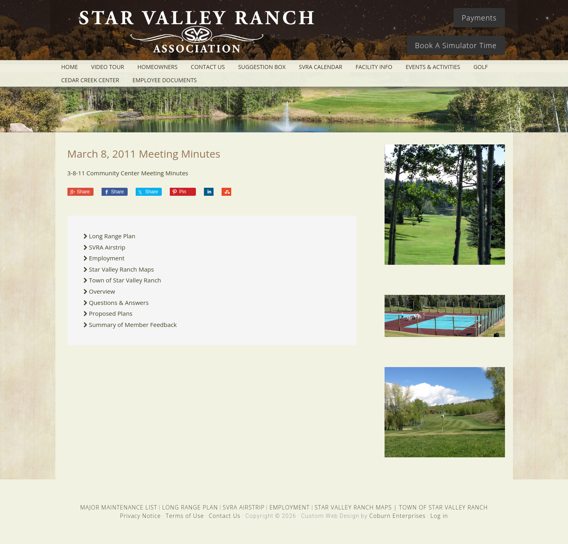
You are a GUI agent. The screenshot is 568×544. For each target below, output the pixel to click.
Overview (102, 291)
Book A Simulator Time (456, 45)
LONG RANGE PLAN (190, 507)
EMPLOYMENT (289, 507)
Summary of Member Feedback (133, 325)
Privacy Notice (140, 516)
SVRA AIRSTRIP (244, 507)
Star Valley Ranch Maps (121, 269)
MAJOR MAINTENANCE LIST (118, 507)
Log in (439, 516)
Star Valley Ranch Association (192, 34)
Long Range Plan (112, 236)
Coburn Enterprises (397, 516)
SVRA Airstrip (107, 247)
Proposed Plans (111, 313)
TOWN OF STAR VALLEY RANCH (443, 507)
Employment (107, 258)
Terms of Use (185, 516)
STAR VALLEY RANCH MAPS (353, 507)
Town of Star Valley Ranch (125, 280)
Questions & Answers (119, 302)
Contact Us (224, 516)
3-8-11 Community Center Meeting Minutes (127, 173)
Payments (479, 17)
